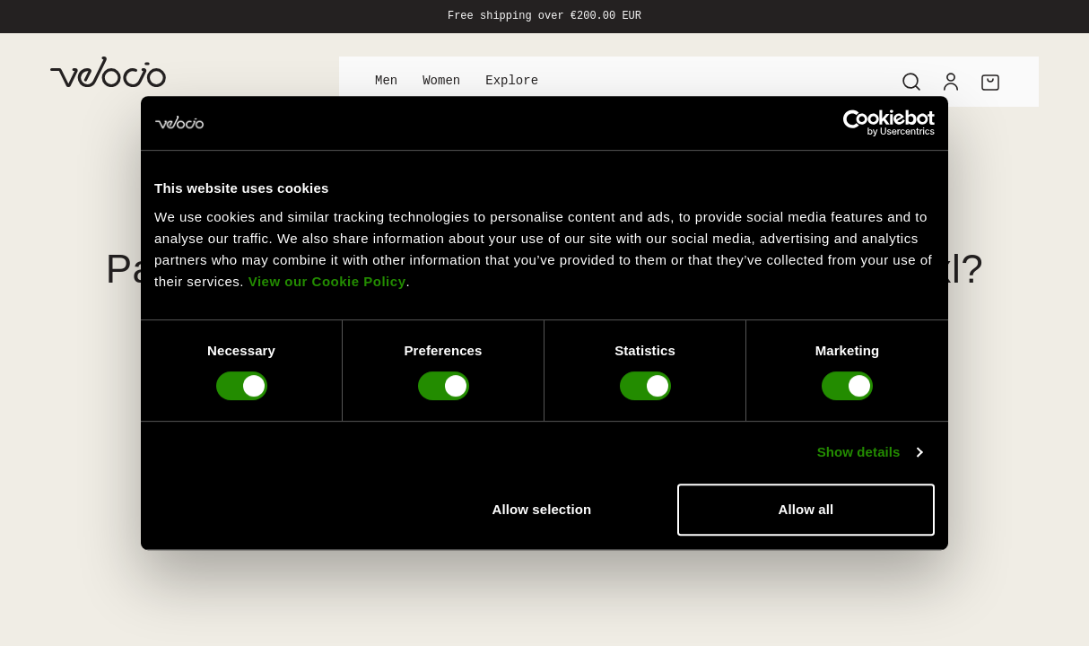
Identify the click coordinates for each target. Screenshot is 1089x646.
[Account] (951, 82)
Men (386, 81)
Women (441, 81)
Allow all (806, 509)
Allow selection (542, 509)
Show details (859, 451)
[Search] (911, 81)
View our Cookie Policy (327, 281)
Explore (511, 81)
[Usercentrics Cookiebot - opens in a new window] (856, 122)
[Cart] (990, 81)
